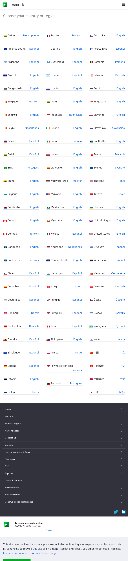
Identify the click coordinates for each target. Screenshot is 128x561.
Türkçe (121, 194)
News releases (64, 430)
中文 (122, 352)
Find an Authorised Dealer (64, 452)
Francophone (31, 35)
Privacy (49, 530)
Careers (64, 444)
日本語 (121, 392)
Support (64, 473)
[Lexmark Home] (14, 4)
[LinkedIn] (124, 511)
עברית (121, 339)
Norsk (78, 286)
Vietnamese (118, 273)
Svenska (120, 167)
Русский (120, 326)
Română (120, 62)
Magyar (77, 180)
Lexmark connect (64, 480)
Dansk (35, 313)
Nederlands (32, 128)
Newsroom (64, 459)
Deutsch (34, 326)
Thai (122, 180)
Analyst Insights (64, 423)
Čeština (120, 299)
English (34, 75)
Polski (78, 352)
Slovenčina (118, 128)
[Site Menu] (123, 4)
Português (33, 167)
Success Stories (64, 494)
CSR (64, 466)
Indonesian (75, 114)
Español (34, 48)
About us (64, 416)
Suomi (35, 392)
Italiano (77, 141)
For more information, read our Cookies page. (30, 553)
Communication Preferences (64, 501)
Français (34, 101)
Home (64, 409)
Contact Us (64, 437)
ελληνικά (120, 313)
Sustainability (64, 487)
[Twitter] (115, 511)
